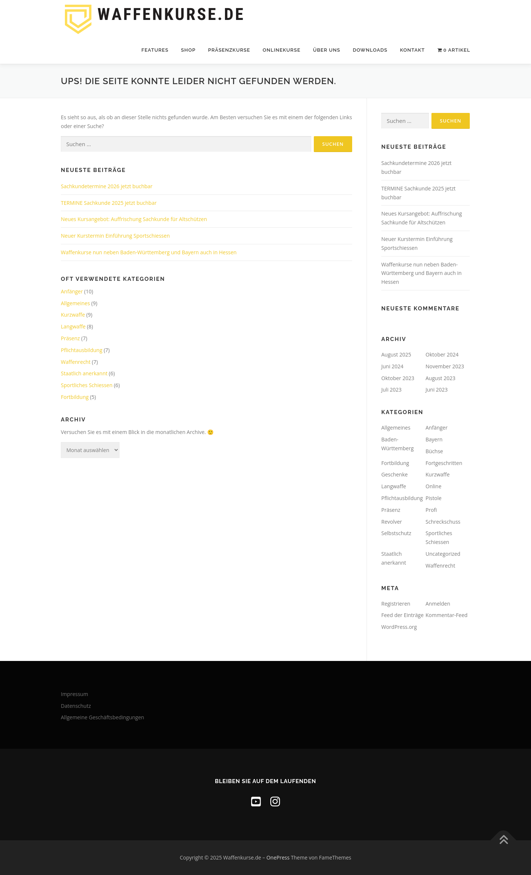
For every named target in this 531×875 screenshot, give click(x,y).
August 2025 (396, 354)
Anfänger (72, 291)
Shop (188, 50)
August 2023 (440, 378)
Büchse (434, 451)
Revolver (391, 521)
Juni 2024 (392, 366)
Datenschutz (76, 705)
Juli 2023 (391, 389)
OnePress (277, 857)
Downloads (370, 50)
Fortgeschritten (444, 462)
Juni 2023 (437, 389)
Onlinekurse (281, 50)
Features (154, 50)
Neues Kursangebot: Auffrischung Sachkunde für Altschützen (134, 219)
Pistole (433, 498)
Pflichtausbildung (82, 350)
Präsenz (70, 338)
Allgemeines (75, 303)
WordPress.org (399, 626)
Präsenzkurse (229, 50)
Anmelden (438, 603)
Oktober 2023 (397, 378)
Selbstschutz (396, 533)
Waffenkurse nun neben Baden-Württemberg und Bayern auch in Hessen (149, 252)
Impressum (74, 693)
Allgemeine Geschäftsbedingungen (102, 717)
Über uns (326, 50)
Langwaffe (73, 326)
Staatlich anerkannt (84, 373)
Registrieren (395, 603)
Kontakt (412, 50)
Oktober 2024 (442, 354)
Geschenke (394, 474)
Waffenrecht (75, 361)
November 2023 (445, 366)
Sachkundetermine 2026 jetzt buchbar (107, 186)
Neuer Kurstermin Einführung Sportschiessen (115, 235)
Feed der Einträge (402, 615)
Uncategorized (443, 553)
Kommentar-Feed (447, 615)
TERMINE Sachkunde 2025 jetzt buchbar (109, 202)
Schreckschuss (443, 521)
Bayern (434, 439)
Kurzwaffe (73, 314)
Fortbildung (74, 396)
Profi (431, 509)
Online (433, 486)
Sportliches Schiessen (86, 385)
